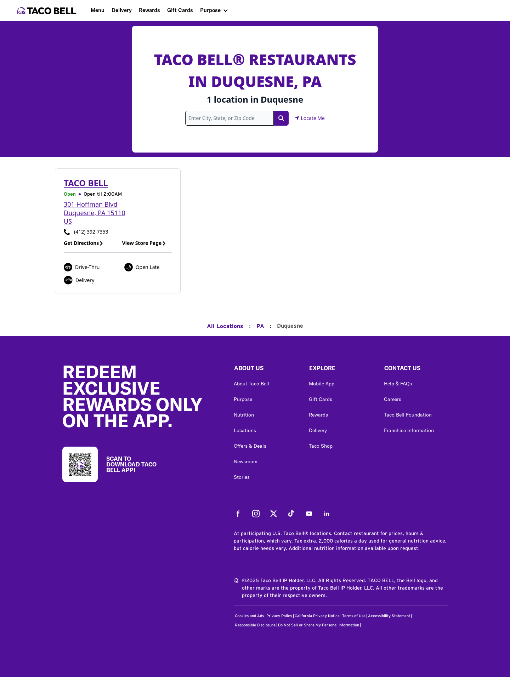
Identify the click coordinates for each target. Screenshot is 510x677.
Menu (97, 10)
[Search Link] (281, 118)
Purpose (210, 10)
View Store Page (144, 243)
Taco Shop (321, 446)
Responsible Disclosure (255, 625)
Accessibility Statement (389, 616)
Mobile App (321, 383)
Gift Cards (180, 10)
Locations (245, 430)
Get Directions (83, 243)
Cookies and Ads (249, 616)
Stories (242, 477)
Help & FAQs (398, 383)
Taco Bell (86, 183)
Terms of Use (354, 616)
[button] (266, 370)
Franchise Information (409, 430)
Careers (392, 399)
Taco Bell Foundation (408, 415)
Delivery (122, 10)
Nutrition (244, 415)
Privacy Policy (279, 616)
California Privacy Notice (317, 616)
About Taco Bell (251, 383)
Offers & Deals (250, 446)
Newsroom (245, 461)
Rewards (149, 10)
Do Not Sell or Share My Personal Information (318, 625)
